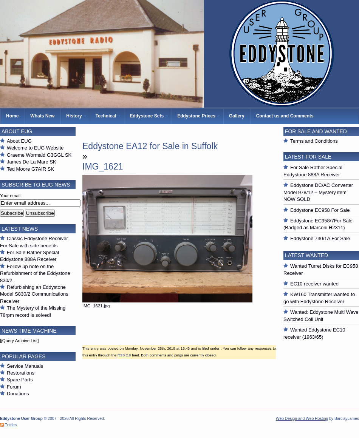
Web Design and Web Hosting (302, 418)
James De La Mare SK (31, 162)
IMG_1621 (102, 166)
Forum (14, 387)
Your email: (11, 195)
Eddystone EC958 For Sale (320, 210)
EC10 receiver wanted (314, 284)
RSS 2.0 (124, 355)
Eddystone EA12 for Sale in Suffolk (150, 146)
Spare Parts (20, 379)
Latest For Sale (308, 157)
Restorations (20, 373)
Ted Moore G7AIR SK (30, 169)
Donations (18, 393)
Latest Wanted (306, 255)
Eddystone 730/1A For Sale (320, 238)
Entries (11, 425)
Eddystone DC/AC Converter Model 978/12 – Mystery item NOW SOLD (318, 192)
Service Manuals (25, 366)
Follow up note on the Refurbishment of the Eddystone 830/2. (35, 273)
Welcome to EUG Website (35, 148)
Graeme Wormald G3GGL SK (39, 155)
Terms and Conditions (314, 141)
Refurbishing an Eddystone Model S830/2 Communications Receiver (34, 294)
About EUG (19, 141)
